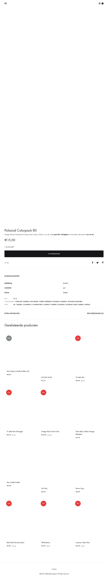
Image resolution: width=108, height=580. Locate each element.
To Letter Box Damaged (15, 431)
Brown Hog (80, 488)
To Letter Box (80, 377)
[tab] (11, 314)
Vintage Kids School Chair (50, 431)
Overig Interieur (45, 301)
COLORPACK (27, 304)
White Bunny (45, 542)
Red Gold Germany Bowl (15, 542)
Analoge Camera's (22, 301)
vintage (87, 304)
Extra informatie (11, 313)
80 (14, 304)
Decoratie (34, 301)
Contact (54, 569)
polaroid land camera (74, 304)
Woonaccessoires (75, 301)
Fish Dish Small (46, 377)
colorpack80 (37, 304)
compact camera (50, 304)
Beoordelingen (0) (95, 313)
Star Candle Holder (13, 482)
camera (19, 304)
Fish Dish (44, 488)
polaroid (61, 304)
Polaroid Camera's (59, 301)
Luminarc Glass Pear (83, 542)
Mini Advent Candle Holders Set (18, 371)
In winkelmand (54, 254)
